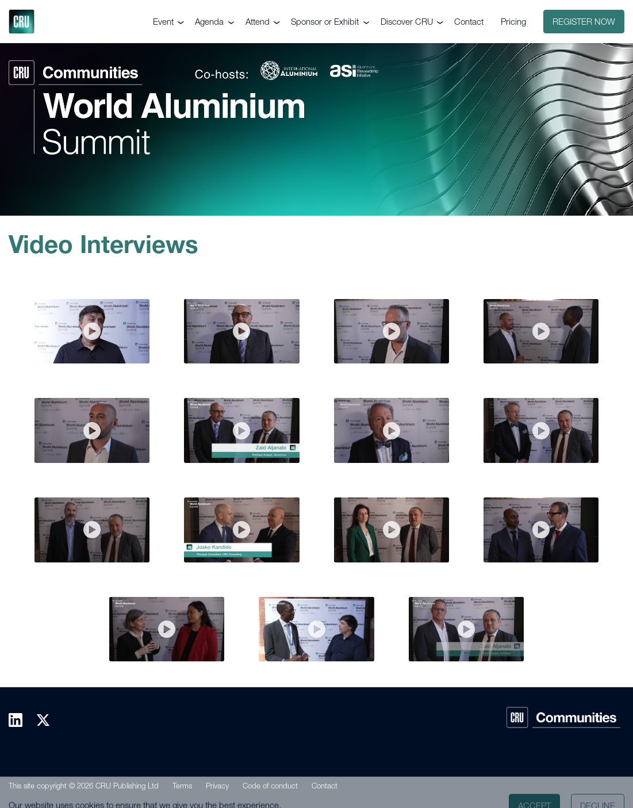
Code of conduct (270, 785)
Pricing (513, 21)
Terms (182, 785)
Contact (469, 21)
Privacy (217, 785)
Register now (584, 21)
